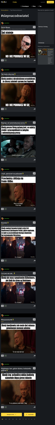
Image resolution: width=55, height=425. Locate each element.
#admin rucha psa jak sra (5, 322)
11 (16, 419)
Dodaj (15, 2)
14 (6, 419)
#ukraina (11, 75)
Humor (2, 75)
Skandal (4, 223)
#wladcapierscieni (9, 175)
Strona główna (4, 10)
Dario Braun (5, 27)
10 (20, 419)
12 (13, 419)
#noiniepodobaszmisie (28, 75)
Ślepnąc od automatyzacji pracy (13, 123)
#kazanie (8, 225)
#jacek (2, 225)
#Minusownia (31, 322)
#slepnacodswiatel (15, 29)
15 (2, 419)
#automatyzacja (22, 124)
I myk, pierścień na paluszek (12, 174)
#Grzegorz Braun (22, 29)
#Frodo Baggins (32, 175)
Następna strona (11, 414)
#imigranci (15, 372)
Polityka (2, 29)
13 (9, 419)
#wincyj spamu (19, 275)
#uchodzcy (11, 372)
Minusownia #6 (7, 320)
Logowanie (43, 2)
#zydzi (7, 29)
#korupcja (7, 75)
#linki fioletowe (25, 275)
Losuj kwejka (30, 414)
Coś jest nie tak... (8, 273)
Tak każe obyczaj (8, 74)
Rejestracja (50, 2)
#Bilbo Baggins (26, 175)
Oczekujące (25, 6)
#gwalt (7, 372)
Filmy (34, 6)
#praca (7, 124)
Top (40, 6)
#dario (10, 29)
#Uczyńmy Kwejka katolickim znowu (25, 225)
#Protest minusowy (24, 322)
